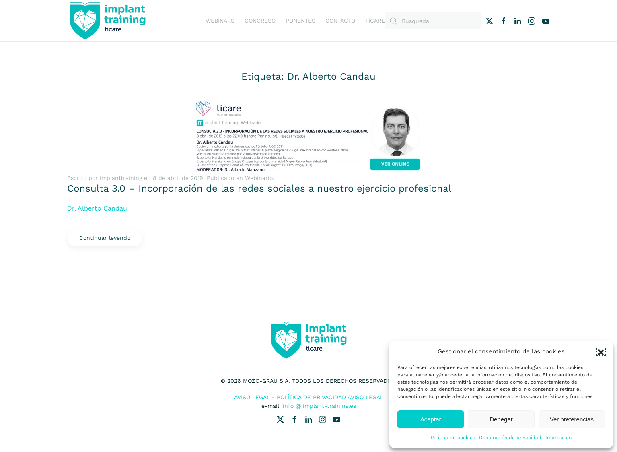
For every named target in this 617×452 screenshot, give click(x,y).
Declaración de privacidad (510, 437)
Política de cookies (453, 437)
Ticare (375, 20)
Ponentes (300, 20)
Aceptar (430, 419)
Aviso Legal (252, 397)
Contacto (340, 20)
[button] (601, 351)
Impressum (558, 437)
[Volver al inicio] (107, 20)
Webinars (220, 20)
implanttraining (121, 178)
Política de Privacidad (311, 397)
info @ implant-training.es (319, 405)
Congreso (260, 20)
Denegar (501, 419)
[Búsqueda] (433, 20)
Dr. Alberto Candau (97, 208)
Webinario (259, 178)
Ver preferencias (572, 419)
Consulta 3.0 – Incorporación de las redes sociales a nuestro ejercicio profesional (259, 188)
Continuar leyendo (104, 238)
